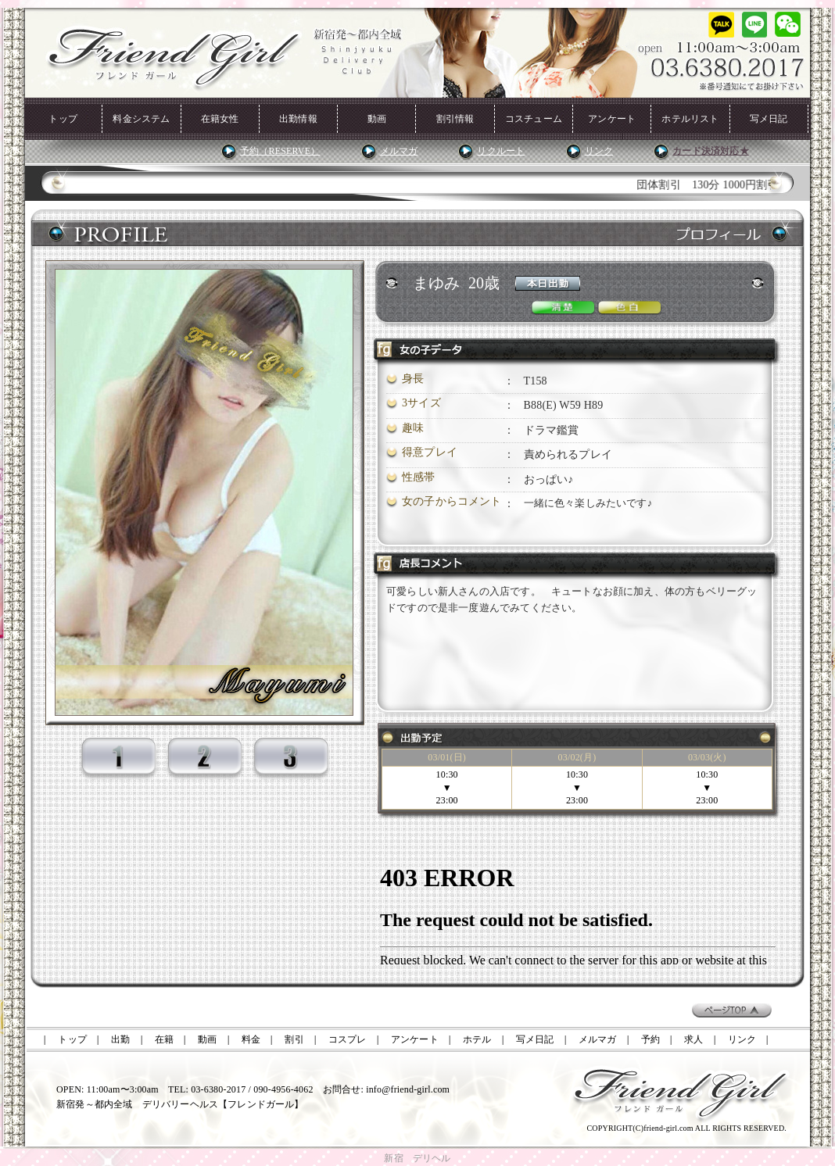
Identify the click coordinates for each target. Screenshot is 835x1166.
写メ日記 (769, 118)
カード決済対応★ (710, 150)
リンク (599, 150)
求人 (693, 1039)
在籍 (164, 1039)
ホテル (477, 1039)
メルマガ (399, 150)
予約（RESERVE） (280, 150)
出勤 (120, 1039)
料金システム (141, 118)
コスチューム (533, 118)
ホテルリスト (690, 118)
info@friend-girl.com (408, 1089)
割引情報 (455, 118)
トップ (62, 118)
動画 (376, 118)
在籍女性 (220, 118)
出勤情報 (298, 118)
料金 (251, 1039)
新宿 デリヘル (417, 1158)
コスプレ (347, 1039)
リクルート (501, 150)
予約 (650, 1039)
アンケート (612, 118)
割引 (294, 1039)
